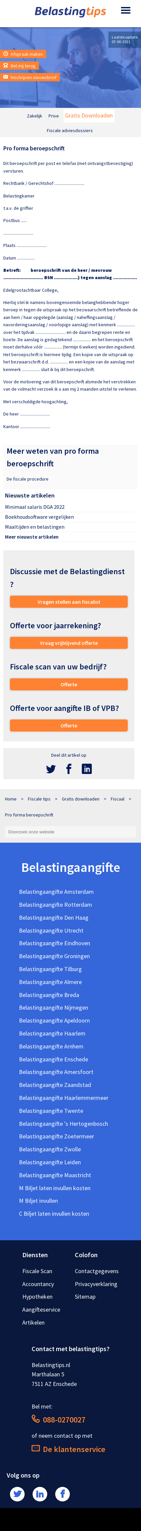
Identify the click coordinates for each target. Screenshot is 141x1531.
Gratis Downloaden (89, 115)
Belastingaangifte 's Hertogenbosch (63, 1123)
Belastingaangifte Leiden (50, 1162)
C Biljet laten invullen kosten (54, 1213)
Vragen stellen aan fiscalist (69, 601)
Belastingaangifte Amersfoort (56, 1072)
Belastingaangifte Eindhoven (54, 943)
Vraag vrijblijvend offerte (69, 643)
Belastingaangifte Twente (51, 1110)
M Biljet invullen (38, 1200)
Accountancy (38, 1284)
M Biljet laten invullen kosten (54, 1188)
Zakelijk (34, 116)
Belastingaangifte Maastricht (55, 1175)
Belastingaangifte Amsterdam (56, 891)
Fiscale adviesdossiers (70, 130)
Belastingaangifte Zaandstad (55, 1085)
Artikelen (33, 1322)
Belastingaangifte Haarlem (52, 1033)
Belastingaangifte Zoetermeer (56, 1136)
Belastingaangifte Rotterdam (55, 904)
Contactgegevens (97, 1271)
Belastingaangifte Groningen (54, 956)
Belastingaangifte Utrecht (51, 930)
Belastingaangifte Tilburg (50, 969)
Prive (54, 116)
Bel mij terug (19, 66)
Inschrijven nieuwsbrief (30, 77)
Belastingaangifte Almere (50, 982)
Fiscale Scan (37, 1271)
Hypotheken (37, 1296)
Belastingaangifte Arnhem (51, 1046)
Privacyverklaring (96, 1284)
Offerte (69, 684)
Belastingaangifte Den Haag (53, 917)
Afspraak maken (23, 54)
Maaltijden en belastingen (35, 526)
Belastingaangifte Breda (49, 995)
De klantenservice (68, 1449)
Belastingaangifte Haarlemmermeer (63, 1098)
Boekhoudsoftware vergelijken (39, 516)
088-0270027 (58, 1420)
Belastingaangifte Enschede (53, 1059)
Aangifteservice (41, 1309)
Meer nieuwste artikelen (32, 537)
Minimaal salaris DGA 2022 (35, 506)
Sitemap (85, 1296)
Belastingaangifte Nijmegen (53, 1007)
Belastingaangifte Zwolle (50, 1149)
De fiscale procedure (28, 479)
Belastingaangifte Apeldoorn (54, 1020)
